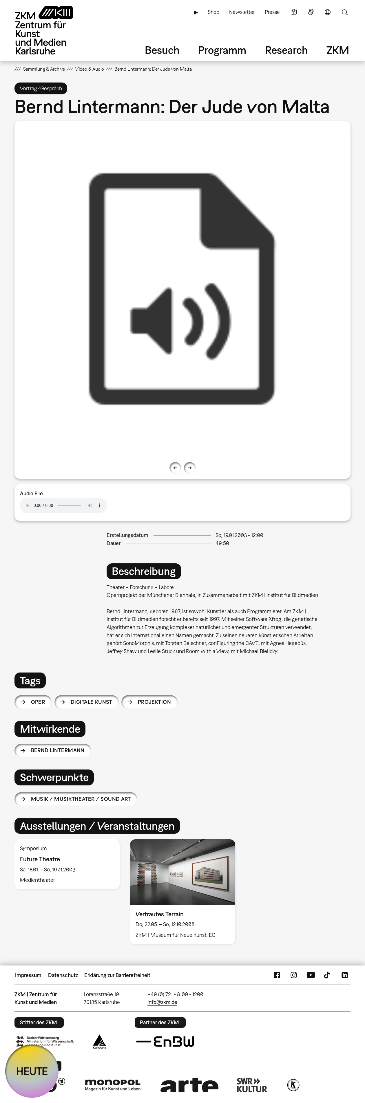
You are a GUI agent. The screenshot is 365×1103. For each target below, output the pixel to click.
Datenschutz (63, 975)
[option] (182, 289)
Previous (175, 468)
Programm (222, 50)
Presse (272, 12)
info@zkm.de (162, 1002)
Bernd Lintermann (58, 750)
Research (286, 50)
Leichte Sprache (294, 12)
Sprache (327, 12)
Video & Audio (89, 69)
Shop (213, 12)
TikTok (327, 975)
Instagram (294, 975)
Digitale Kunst (91, 702)
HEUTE (32, 1071)
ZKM (337, 50)
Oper (38, 702)
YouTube (311, 975)
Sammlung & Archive (44, 69)
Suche (345, 12)
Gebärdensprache (311, 12)
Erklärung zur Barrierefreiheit (117, 975)
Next (190, 468)
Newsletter (242, 12)
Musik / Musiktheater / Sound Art (81, 799)
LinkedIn (345, 975)
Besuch (162, 50)
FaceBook (277, 975)
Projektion (154, 702)
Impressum (28, 975)
